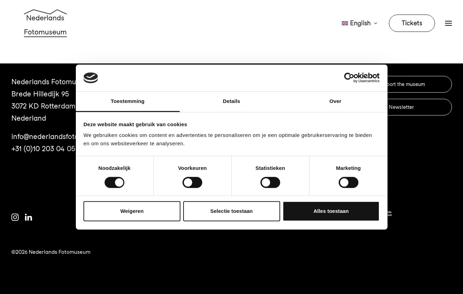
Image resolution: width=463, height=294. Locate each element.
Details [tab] (231, 101)
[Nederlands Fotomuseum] (46, 31)
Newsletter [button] (401, 107)
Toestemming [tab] (128, 101)
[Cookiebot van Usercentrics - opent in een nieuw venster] (349, 78)
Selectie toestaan (231, 211)
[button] (15, 218)
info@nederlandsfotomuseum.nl (62, 136)
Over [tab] (335, 101)
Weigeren (131, 211)
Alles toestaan (331, 211)
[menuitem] (362, 32)
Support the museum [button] (401, 84)
